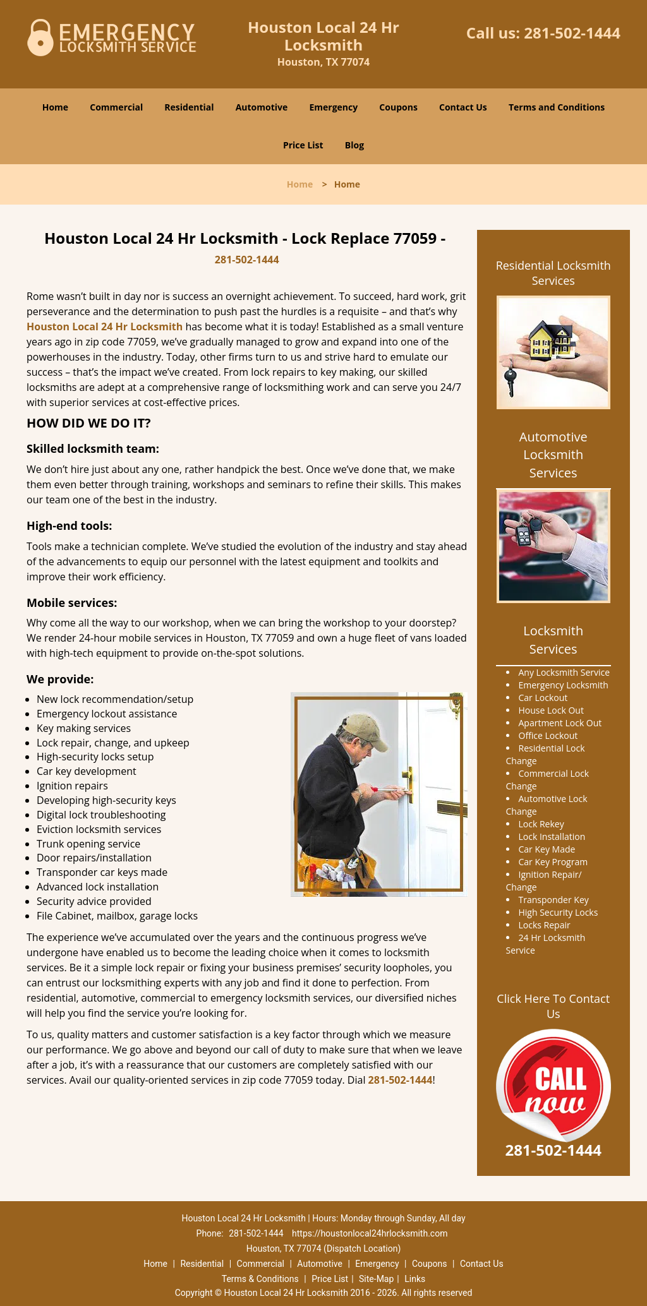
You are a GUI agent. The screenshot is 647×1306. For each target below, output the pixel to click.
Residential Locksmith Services (553, 273)
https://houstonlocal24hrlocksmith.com (369, 1233)
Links (414, 1279)
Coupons (398, 107)
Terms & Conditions (260, 1279)
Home (55, 107)
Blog (354, 145)
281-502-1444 (572, 32)
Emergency (333, 107)
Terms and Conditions (557, 107)
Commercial (116, 107)
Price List (303, 145)
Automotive (262, 107)
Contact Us (463, 107)
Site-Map (376, 1279)
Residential (189, 107)
